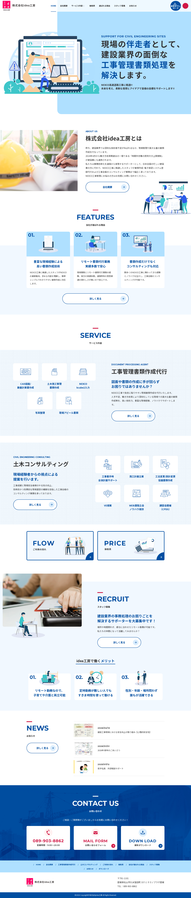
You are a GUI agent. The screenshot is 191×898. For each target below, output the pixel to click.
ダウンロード (113, 868)
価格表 (132, 864)
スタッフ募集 (83, 868)
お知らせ (98, 868)
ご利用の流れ (118, 864)
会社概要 (115, 187)
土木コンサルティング (97, 864)
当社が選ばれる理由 (150, 864)
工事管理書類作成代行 (72, 864)
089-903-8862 (130, 886)
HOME (40, 864)
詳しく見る (108, 298)
